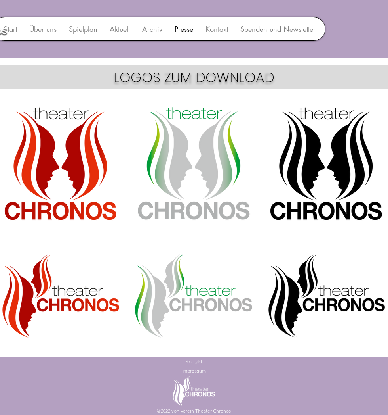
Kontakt (194, 362)
